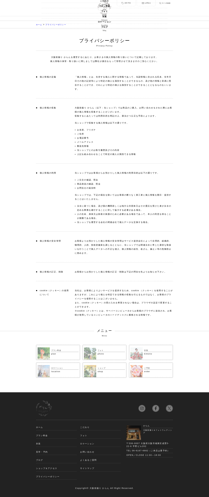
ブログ (164, 10)
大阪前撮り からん (99, 488)
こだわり (44, 10)
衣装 (126, 10)
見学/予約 (126, 2)
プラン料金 (64, 10)
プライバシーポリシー (48, 476)
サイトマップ (87, 468)
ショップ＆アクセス (46, 468)
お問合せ (145, 2)
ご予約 (147, 368)
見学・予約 (42, 452)
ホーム (39, 427)
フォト (83, 10)
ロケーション (145, 10)
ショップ (102, 368)
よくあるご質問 (88, 460)
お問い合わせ (87, 452)
